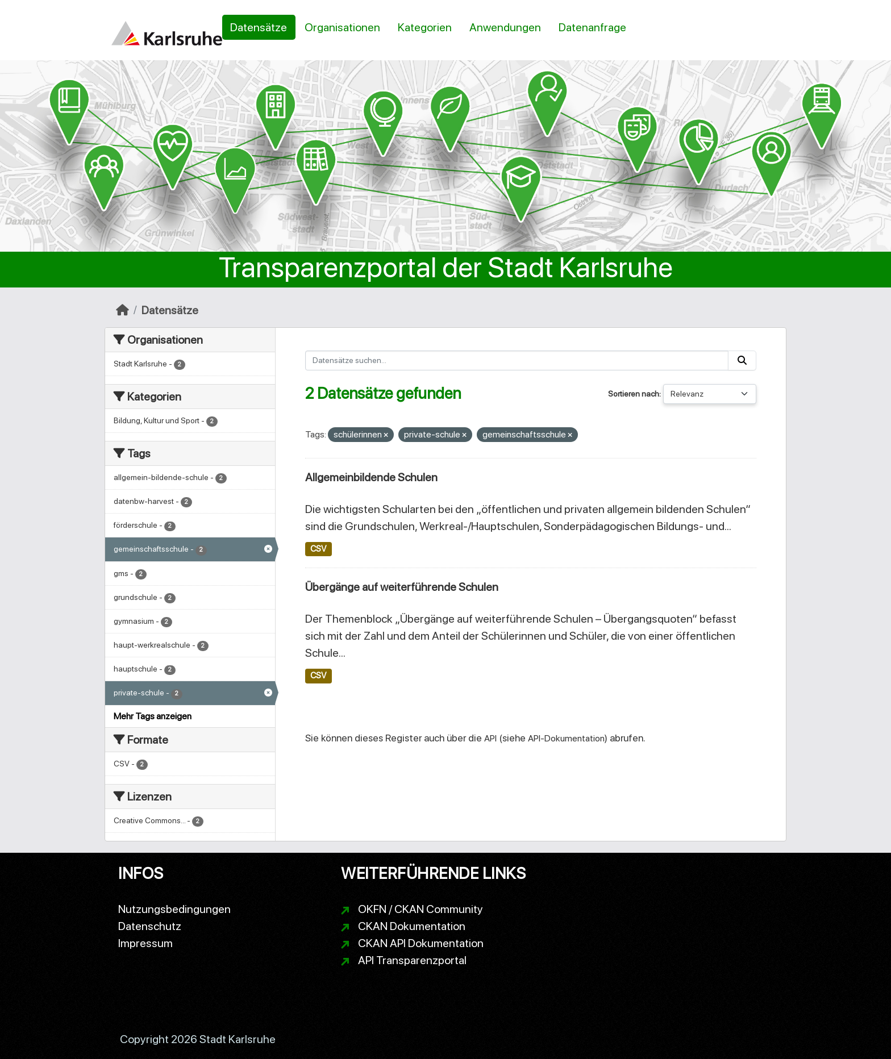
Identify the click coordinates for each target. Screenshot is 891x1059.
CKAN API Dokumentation (421, 943)
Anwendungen (505, 27)
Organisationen (342, 27)
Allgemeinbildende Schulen (371, 477)
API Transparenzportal (412, 960)
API (490, 738)
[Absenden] (742, 360)
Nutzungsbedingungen (174, 909)
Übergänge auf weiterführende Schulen (401, 587)
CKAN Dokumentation (411, 926)
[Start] (122, 310)
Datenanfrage (592, 27)
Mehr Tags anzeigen (152, 716)
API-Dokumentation (566, 738)
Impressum (145, 943)
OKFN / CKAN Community (420, 909)
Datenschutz (149, 926)
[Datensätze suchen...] (517, 360)
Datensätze (258, 27)
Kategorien (425, 27)
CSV (318, 549)
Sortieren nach (633, 393)
